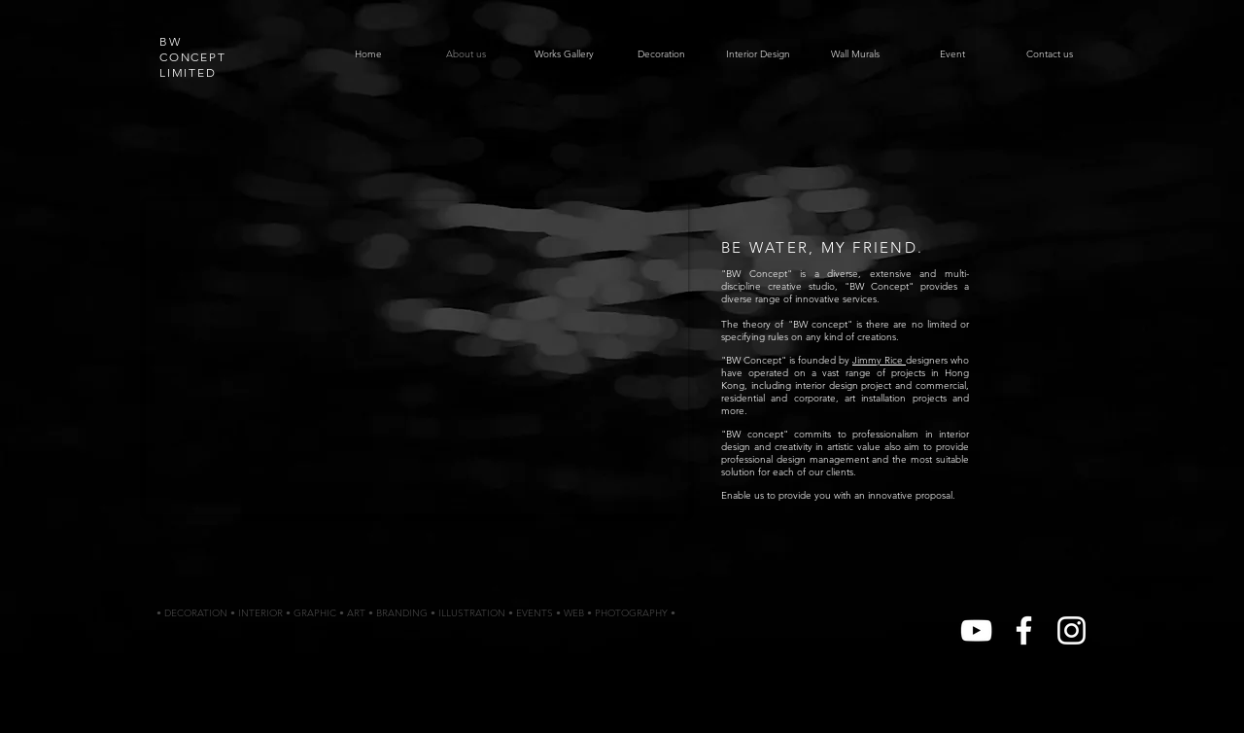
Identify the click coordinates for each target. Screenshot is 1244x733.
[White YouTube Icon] (976, 630)
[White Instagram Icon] (1071, 630)
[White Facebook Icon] (1024, 630)
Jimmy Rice (879, 360)
